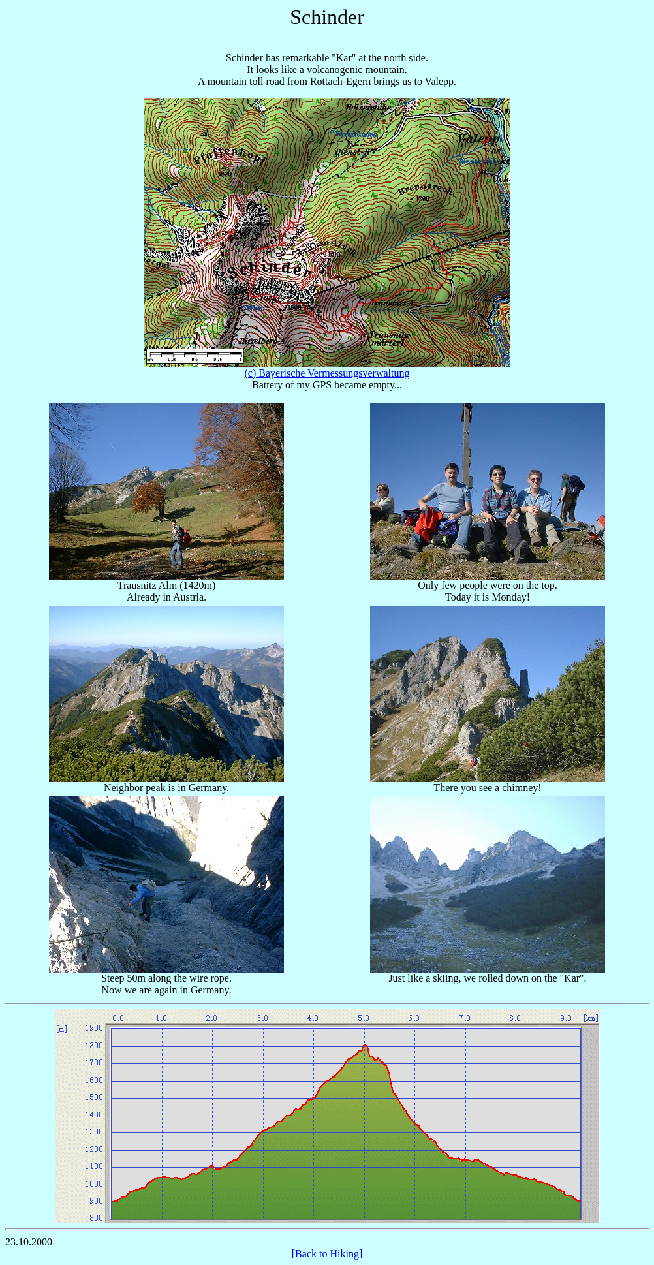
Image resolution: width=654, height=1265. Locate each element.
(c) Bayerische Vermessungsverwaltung (327, 373)
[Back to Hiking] (327, 1253)
